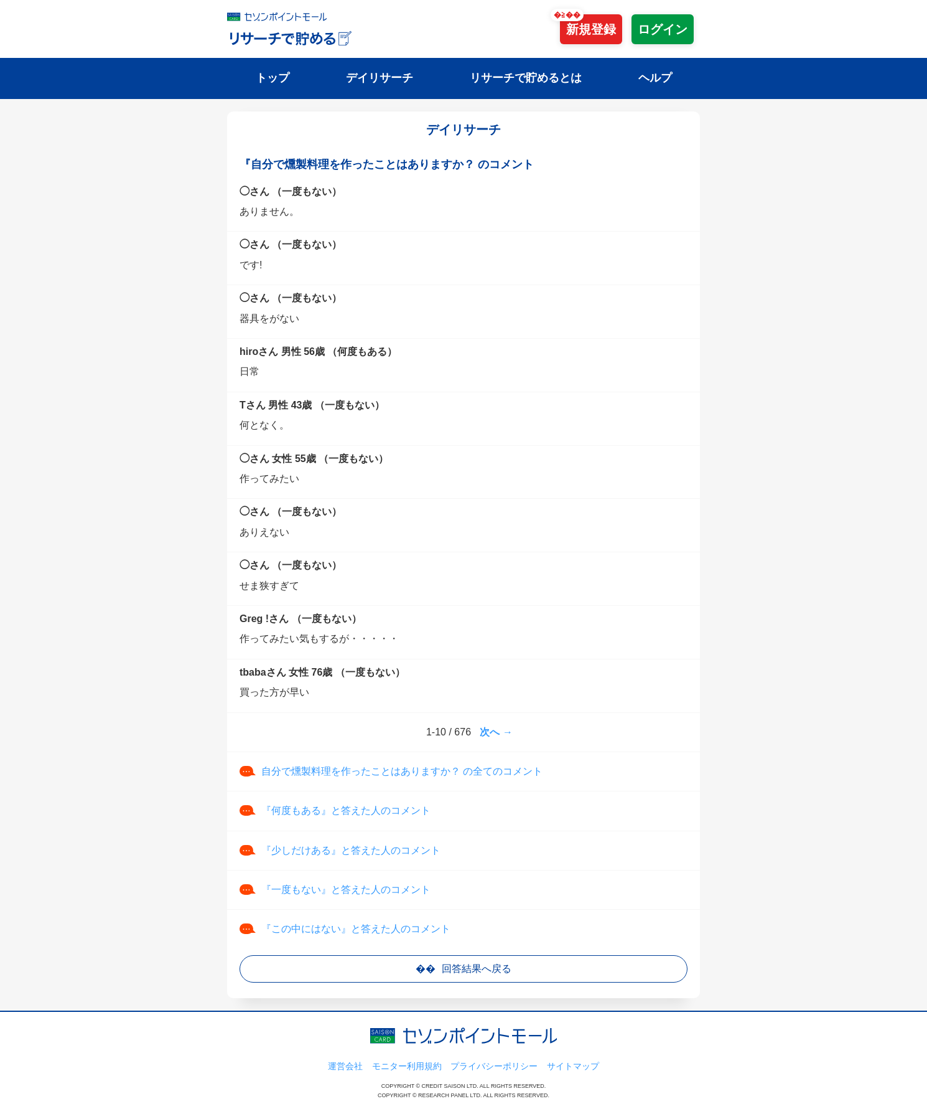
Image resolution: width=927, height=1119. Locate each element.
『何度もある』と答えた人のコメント (346, 810)
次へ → (496, 732)
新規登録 (591, 29)
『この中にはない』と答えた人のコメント (355, 928)
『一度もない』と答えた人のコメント (346, 889)
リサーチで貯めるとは (526, 78)
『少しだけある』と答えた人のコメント (350, 850)
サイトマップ (573, 1066)
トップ (272, 78)
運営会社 (345, 1066)
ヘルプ (655, 78)
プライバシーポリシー (494, 1066)
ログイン (662, 29)
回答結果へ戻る (476, 968)
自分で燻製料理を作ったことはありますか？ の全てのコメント (402, 771)
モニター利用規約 (407, 1066)
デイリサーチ (379, 78)
